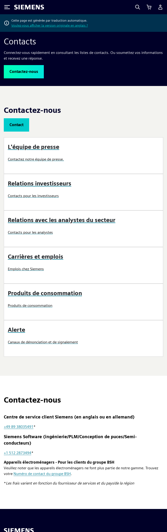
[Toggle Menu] (7, 7)
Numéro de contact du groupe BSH (42, 473)
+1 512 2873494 (17, 453)
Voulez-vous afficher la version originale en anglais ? (49, 25)
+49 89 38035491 (18, 426)
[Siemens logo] (29, 7)
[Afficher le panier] (149, 7)
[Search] (137, 7)
